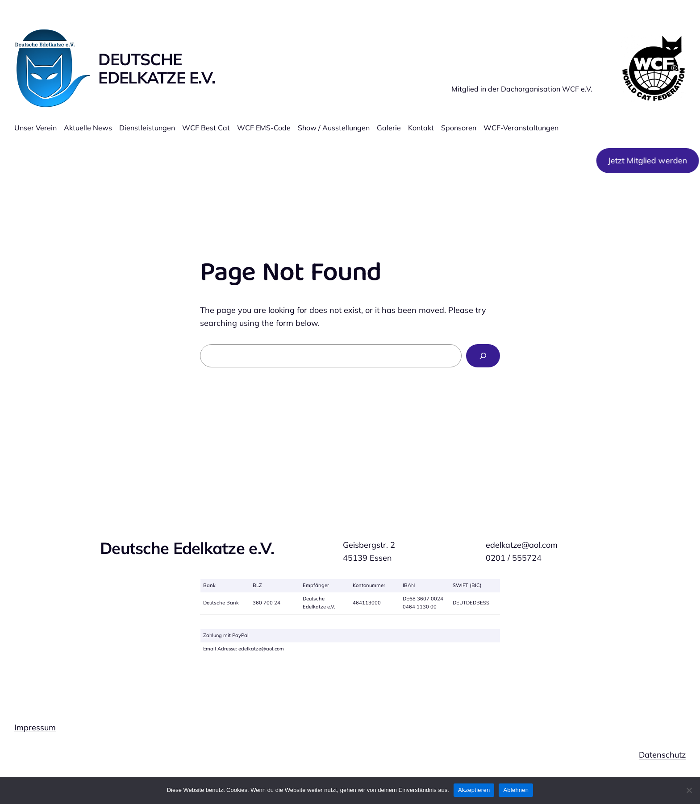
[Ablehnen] (688, 790)
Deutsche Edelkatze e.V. (156, 68)
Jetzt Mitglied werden (645, 160)
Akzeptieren (474, 790)
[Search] (483, 355)
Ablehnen (516, 790)
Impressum (35, 727)
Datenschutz (662, 755)
